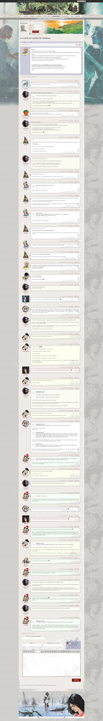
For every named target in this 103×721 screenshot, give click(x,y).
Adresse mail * (53, 643)
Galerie (77, 16)
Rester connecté (33, 33)
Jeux (71, 16)
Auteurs (38, 16)
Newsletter (73, 1)
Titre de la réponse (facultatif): (33, 636)
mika (26, 280)
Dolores (26, 189)
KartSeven (26, 374)
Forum (40, 18)
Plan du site (43, 717)
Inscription (66, 1)
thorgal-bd (25, 99)
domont (26, 144)
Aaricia (75, 645)
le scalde (26, 462)
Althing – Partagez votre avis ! (50, 18)
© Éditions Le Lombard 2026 (57, 717)
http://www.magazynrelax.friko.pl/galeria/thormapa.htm (43, 230)
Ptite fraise (25, 118)
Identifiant (31, 25)
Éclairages (65, 16)
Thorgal (70, 645)
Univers (25, 16)
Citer (79, 44)
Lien (72, 91)
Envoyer (76, 680)
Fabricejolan (26, 341)
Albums (32, 16)
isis (26, 313)
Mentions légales (48, 717)
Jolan (73, 647)
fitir (26, 303)
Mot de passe (30, 28)
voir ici (52, 608)
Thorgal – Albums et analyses (34, 21)
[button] (24, 651)
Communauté (56, 16)
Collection (46, 16)
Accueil (21, 21)
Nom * (32, 643)
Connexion (60, 1)
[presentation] (24, 651)
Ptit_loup (26, 88)
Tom (25, 55)
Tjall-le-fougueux (26, 565)
